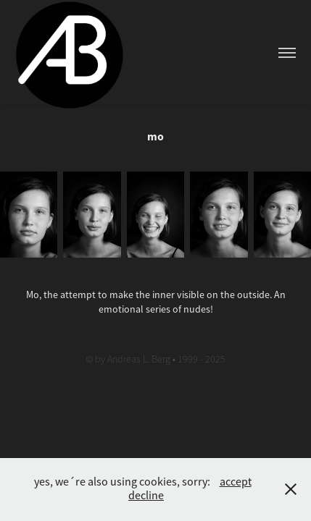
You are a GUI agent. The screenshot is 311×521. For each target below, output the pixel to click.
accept (236, 482)
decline (146, 495)
